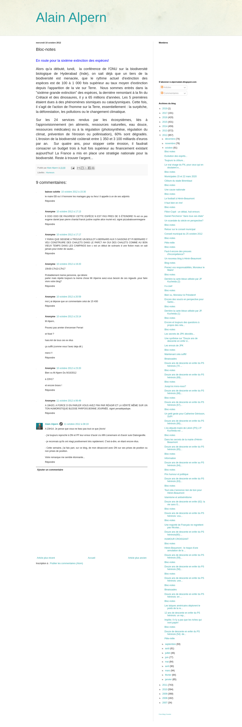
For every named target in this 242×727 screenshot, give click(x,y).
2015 (165, 122)
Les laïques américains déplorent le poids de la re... (182, 607)
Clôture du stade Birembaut (178, 180)
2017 (165, 113)
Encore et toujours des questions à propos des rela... (181, 323)
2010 (165, 689)
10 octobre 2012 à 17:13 (69, 211)
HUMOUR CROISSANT (176, 539)
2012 (165, 135)
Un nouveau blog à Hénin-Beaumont (182, 258)
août (167, 648)
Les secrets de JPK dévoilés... (179, 334)
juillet (168, 653)
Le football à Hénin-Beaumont (179, 198)
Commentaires (169, 93)
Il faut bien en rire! (173, 203)
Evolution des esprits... (175, 156)
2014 (165, 126)
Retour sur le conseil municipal (179, 229)
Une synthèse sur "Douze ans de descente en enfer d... (181, 339)
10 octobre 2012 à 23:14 (69, 316)
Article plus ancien (137, 558)
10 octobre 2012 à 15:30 (73, 191)
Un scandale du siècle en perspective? (183, 220)
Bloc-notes (169, 151)
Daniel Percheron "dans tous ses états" (184, 216)
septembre (170, 644)
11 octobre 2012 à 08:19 (76, 424)
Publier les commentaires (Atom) (66, 563)
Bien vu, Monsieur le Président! (180, 295)
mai (167, 661)
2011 (165, 685)
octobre (169, 147)
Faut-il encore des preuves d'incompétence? (177, 252)
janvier (168, 679)
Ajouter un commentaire (50, 469)
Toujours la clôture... (174, 160)
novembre (170, 143)
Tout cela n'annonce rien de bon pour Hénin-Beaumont (183, 491)
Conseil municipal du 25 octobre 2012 (183, 234)
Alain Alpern (71, 17)
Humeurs (50, 172)
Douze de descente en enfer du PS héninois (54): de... (182, 632)
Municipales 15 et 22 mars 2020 (180, 176)
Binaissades (170, 358)
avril (167, 666)
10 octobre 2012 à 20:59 (69, 296)
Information (170, 458)
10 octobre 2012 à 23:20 (69, 368)
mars (168, 670)
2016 (165, 117)
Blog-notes (169, 263)
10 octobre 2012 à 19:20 (69, 264)
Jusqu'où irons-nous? (175, 386)
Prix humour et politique (176, 474)
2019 (165, 108)
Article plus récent (46, 558)
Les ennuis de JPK (173, 345)
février (168, 675)
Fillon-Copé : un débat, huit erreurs (181, 211)
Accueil (91, 558)
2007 (165, 702)
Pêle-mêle (169, 242)
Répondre (50, 201)
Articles (166, 87)
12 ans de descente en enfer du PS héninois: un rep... (182, 614)
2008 (165, 698)
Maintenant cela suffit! (175, 354)
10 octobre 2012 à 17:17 (69, 234)
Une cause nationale (174, 189)
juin (167, 657)
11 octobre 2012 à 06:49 (69, 400)
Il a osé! (168, 286)
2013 (165, 130)
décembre (170, 139)
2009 (165, 693)
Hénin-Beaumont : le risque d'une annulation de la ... (181, 549)
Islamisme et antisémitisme (178, 497)
